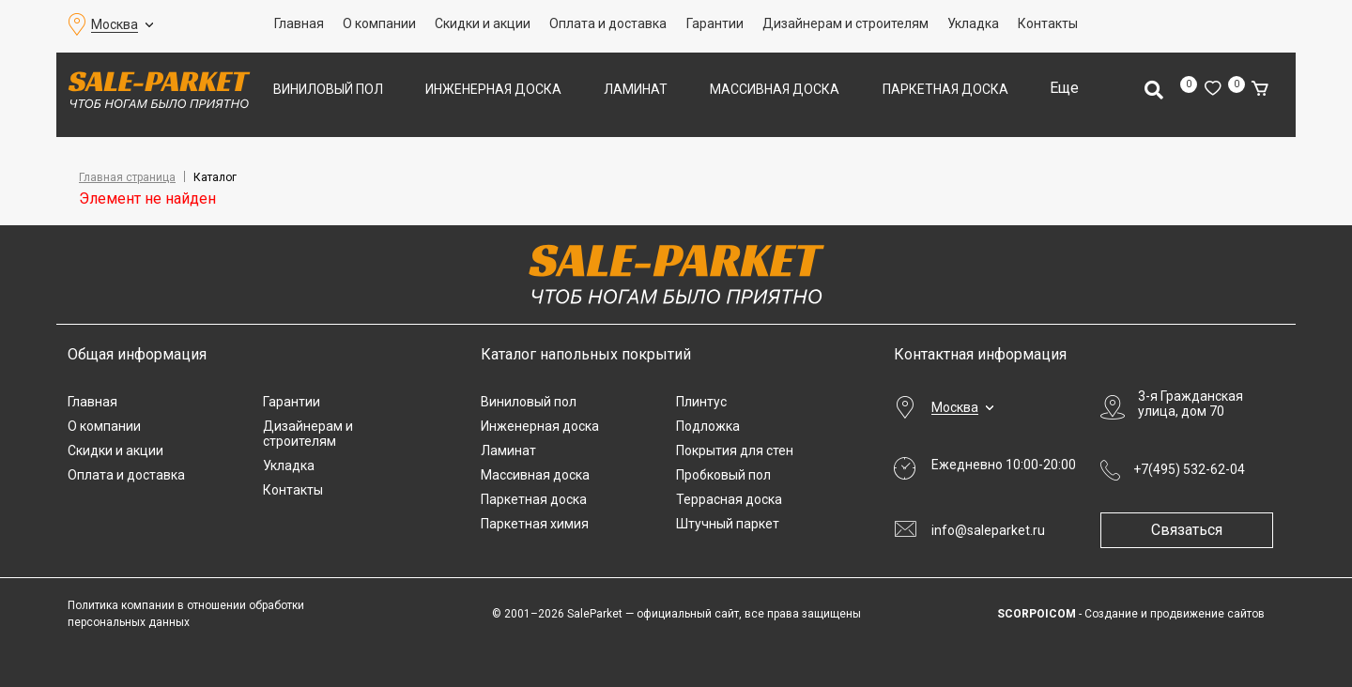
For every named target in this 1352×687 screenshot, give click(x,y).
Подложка (708, 426)
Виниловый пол (328, 89)
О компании (379, 23)
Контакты (1048, 23)
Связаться (1194, 530)
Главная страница (127, 177)
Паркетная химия (535, 523)
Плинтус (701, 401)
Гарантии (715, 23)
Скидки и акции (482, 23)
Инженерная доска (493, 89)
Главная (299, 23)
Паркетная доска (945, 89)
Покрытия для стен (734, 450)
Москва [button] (114, 24)
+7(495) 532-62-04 (1189, 469)
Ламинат (636, 89)
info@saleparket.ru (988, 530)
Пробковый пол (723, 474)
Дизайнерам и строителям (845, 23)
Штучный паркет (727, 523)
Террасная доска (729, 499)
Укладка (973, 23)
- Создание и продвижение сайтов (1131, 613)
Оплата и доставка (608, 23)
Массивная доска (774, 89)
